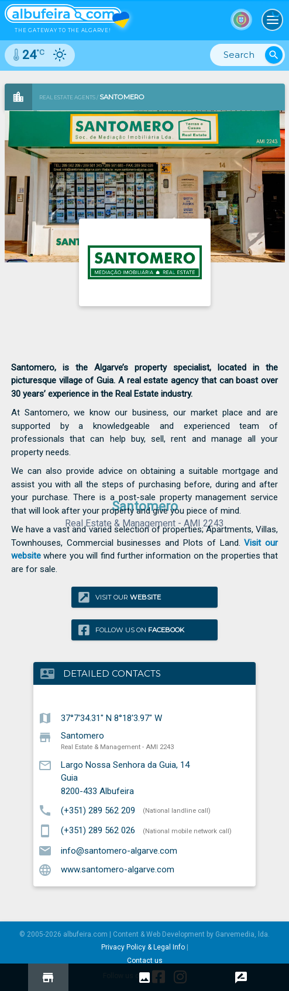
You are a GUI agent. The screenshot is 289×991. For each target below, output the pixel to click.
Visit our (119, 597)
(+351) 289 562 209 (98, 810)
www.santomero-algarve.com (117, 869)
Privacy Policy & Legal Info (143, 947)
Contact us (145, 961)
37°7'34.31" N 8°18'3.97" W (111, 717)
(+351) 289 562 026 (98, 830)
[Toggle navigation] (273, 20)
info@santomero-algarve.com (119, 850)
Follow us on (131, 629)
